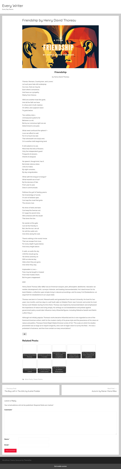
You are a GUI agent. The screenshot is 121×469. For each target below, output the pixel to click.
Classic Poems (37, 379)
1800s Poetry (29, 379)
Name (7, 439)
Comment (8, 410)
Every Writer (12, 5)
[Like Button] (24, 334)
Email (6, 445)
